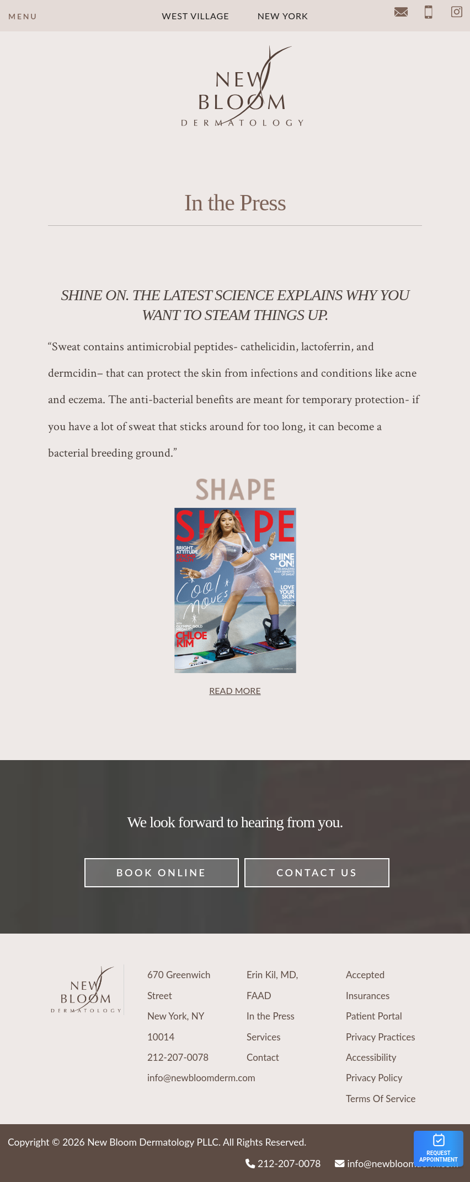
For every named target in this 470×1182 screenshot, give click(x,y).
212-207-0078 (178, 1057)
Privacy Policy (374, 1077)
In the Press (271, 1016)
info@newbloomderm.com (201, 1077)
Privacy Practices (380, 1037)
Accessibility (371, 1057)
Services (264, 1037)
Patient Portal (374, 1016)
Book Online (161, 872)
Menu (23, 16)
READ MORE (234, 690)
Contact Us (316, 872)
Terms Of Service (381, 1098)
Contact (263, 1057)
